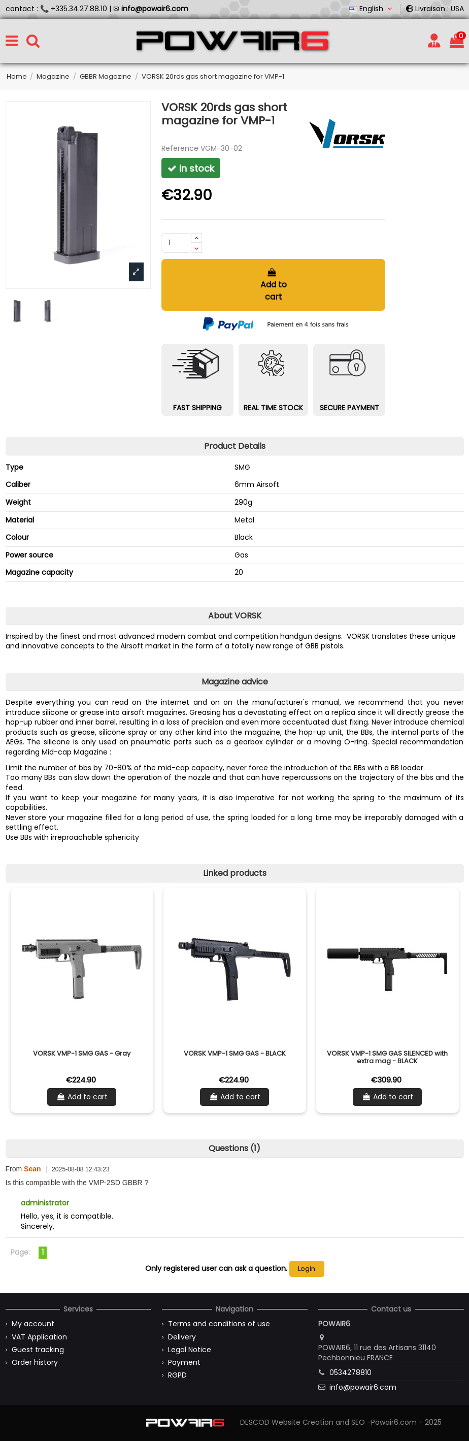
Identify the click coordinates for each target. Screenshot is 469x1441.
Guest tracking (38, 1350)
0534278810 (350, 1372)
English (371, 9)
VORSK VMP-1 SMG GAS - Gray (81, 1053)
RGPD (177, 1375)
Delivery (182, 1337)
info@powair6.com (362, 1387)
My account (33, 1324)
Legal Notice (189, 1350)
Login (306, 1268)
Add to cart (273, 285)
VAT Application (39, 1337)
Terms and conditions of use (219, 1324)
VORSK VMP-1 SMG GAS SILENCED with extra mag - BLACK (387, 1057)
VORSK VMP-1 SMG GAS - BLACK (235, 1053)
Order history (35, 1362)
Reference (179, 148)
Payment (184, 1362)
